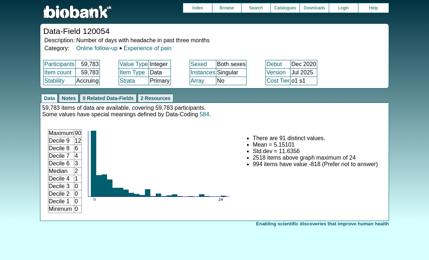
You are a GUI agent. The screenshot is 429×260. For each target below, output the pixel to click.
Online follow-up (97, 48)
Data (49, 98)
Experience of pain (148, 48)
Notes (69, 98)
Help (373, 7)
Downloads (314, 7)
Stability (54, 81)
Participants (59, 64)
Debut (274, 64)
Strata (127, 81)
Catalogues (285, 7)
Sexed (199, 64)
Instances (203, 72)
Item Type (132, 72)
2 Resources (156, 98)
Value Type (134, 64)
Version (276, 72)
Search (256, 7)
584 (204, 114)
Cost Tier (277, 81)
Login (343, 7)
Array (197, 81)
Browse (227, 7)
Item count (57, 72)
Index (197, 7)
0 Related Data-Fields (108, 98)
